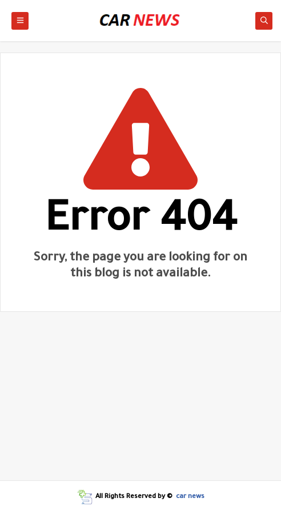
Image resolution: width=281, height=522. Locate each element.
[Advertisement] (140, 400)
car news (190, 497)
